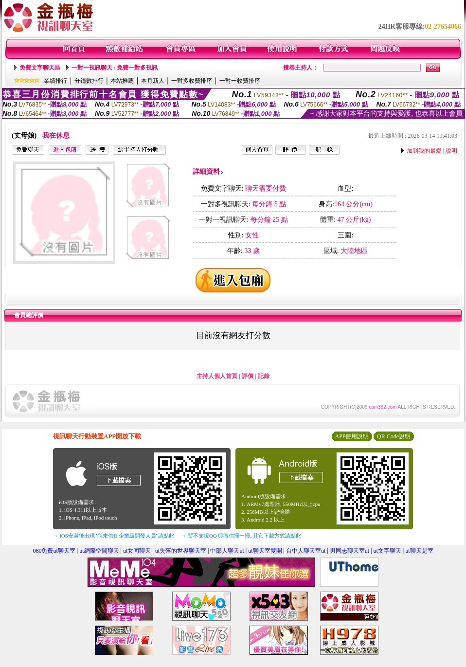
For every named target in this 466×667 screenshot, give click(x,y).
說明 (451, 150)
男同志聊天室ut (349, 550)
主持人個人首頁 (217, 376)
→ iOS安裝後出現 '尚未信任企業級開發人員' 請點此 (113, 536)
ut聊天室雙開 (265, 550)
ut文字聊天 (387, 550)
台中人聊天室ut (305, 550)
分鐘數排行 (89, 80)
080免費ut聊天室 (54, 550)
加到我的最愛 (424, 150)
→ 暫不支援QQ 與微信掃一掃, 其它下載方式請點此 (241, 536)
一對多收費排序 (191, 80)
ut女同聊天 (137, 550)
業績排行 (55, 80)
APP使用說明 (352, 436)
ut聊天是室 (419, 550)
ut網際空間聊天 (99, 550)
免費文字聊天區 (39, 67)
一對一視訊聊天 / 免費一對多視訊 (115, 67)
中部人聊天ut (227, 550)
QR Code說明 (394, 436)
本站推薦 (122, 80)
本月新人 (152, 80)
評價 (247, 376)
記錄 (263, 376)
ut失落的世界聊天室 (180, 550)
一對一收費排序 (239, 80)
